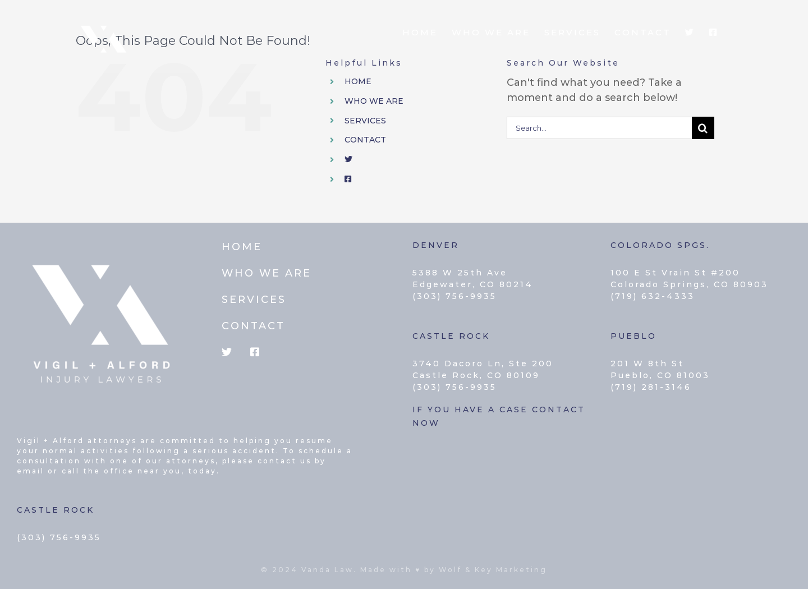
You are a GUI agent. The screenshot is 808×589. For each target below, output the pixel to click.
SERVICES (365, 121)
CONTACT (365, 140)
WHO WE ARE (374, 101)
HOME (358, 81)
